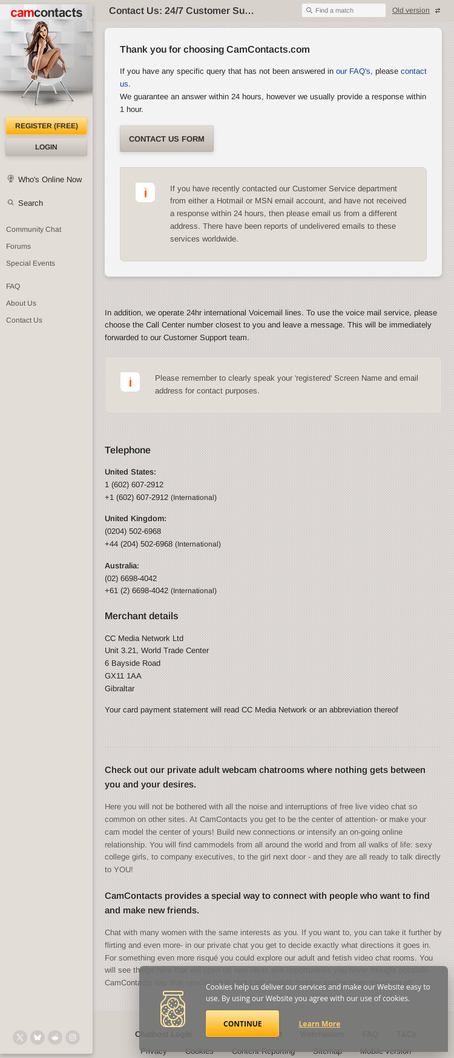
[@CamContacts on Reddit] (55, 1037)
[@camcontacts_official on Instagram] (72, 1037)
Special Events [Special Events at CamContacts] (30, 263)
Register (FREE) (46, 126)
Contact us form (167, 138)
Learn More (320, 1024)
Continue (242, 1024)
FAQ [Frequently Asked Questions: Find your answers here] (13, 286)
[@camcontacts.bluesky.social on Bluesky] (37, 1037)
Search (30, 203)
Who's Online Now (50, 179)
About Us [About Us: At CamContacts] (21, 303)
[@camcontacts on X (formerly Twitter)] (20, 1037)
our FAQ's (353, 71)
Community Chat (33, 229)
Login (46, 147)
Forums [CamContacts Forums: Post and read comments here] (18, 246)
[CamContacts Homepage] (46, 60)
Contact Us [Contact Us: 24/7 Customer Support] (24, 320)
